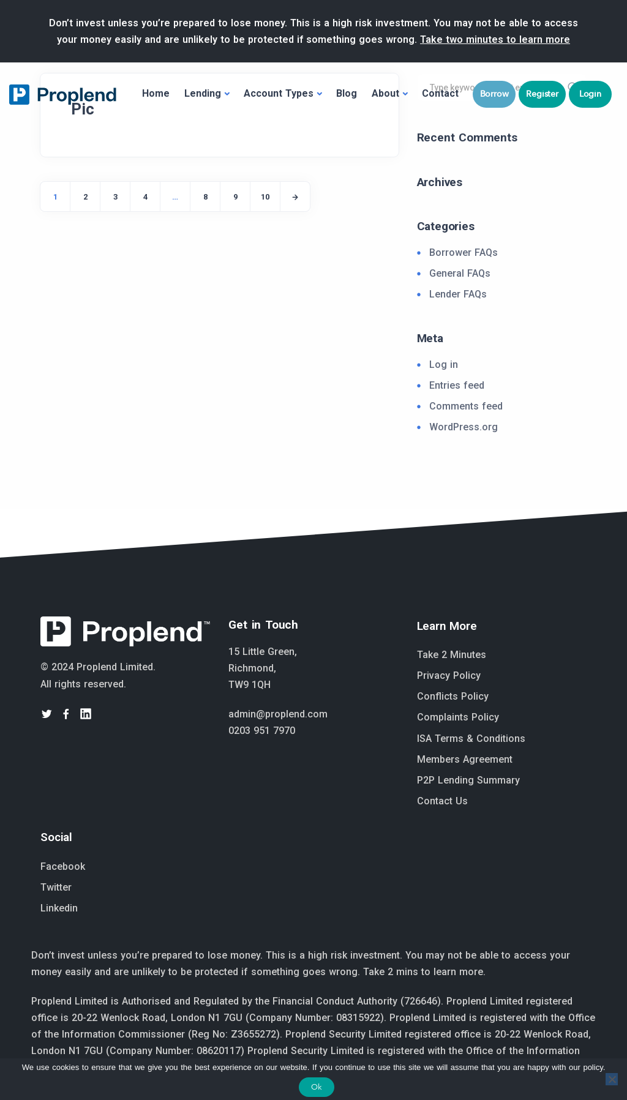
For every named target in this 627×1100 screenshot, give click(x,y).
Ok (316, 1086)
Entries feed (456, 385)
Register (542, 94)
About (385, 93)
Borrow (494, 94)
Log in (443, 364)
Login (590, 94)
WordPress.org (463, 427)
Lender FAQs (458, 294)
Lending (202, 93)
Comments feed (466, 406)
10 (265, 196)
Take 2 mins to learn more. (424, 972)
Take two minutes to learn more (495, 39)
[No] (612, 1079)
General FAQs (459, 273)
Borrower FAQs (463, 252)
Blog (346, 93)
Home (156, 93)
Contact (440, 93)
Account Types (279, 93)
